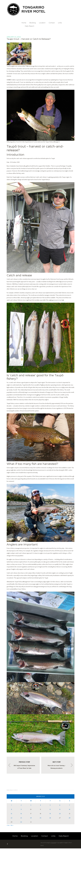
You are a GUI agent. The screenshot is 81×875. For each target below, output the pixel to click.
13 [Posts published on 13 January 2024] (59, 809)
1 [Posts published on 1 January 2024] (11, 805)
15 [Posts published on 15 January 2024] (11, 813)
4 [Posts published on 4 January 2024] (40, 805)
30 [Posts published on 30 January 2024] (21, 822)
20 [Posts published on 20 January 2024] (60, 813)
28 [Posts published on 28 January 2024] (69, 818)
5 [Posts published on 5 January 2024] (50, 805)
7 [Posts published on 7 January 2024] (69, 805)
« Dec (8, 825)
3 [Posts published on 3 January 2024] (30, 805)
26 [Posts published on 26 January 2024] (50, 818)
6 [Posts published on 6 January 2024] (59, 805)
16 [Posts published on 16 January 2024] (21, 813)
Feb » (12, 825)
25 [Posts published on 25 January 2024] (40, 818)
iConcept (53, 842)
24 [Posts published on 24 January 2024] (31, 818)
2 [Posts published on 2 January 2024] (21, 805)
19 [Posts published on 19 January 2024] (50, 813)
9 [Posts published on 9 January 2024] (21, 809)
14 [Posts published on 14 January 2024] (69, 809)
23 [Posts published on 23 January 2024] (21, 818)
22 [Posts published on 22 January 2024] (11, 818)
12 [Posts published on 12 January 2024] (50, 809)
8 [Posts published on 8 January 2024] (11, 809)
